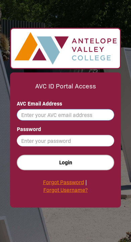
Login (65, 162)
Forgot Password (63, 182)
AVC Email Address (39, 103)
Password (29, 129)
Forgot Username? (65, 190)
